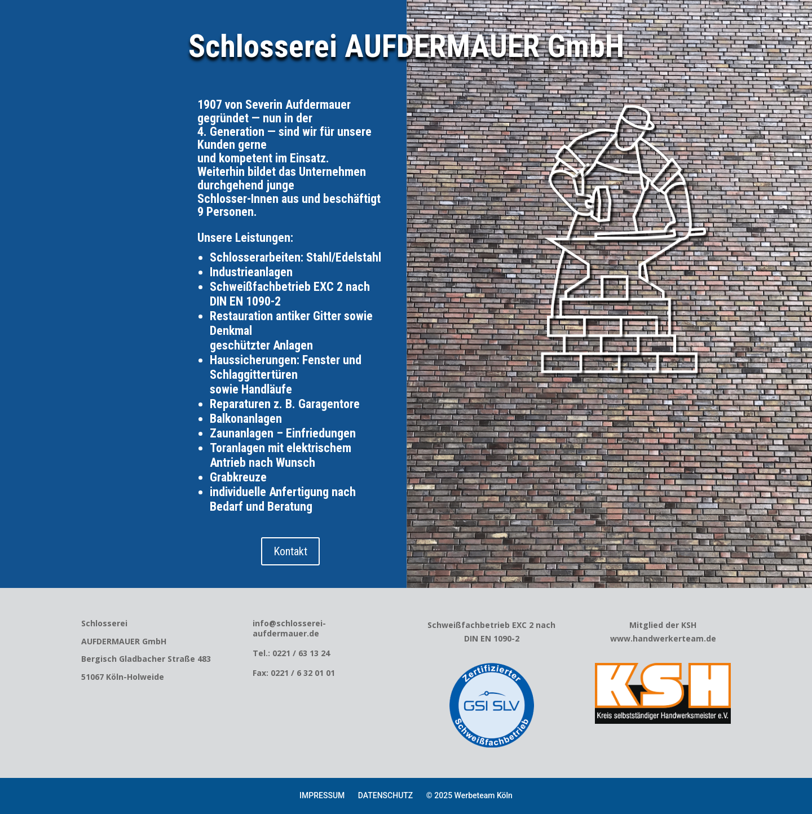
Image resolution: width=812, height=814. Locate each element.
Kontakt (290, 551)
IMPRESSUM (322, 795)
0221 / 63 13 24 (301, 653)
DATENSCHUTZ (385, 795)
